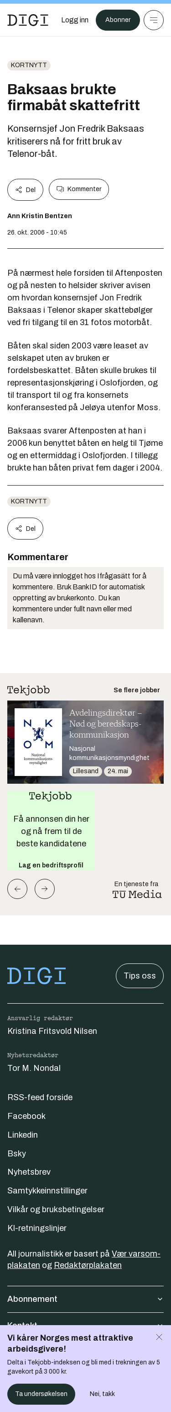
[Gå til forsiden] (27, 20)
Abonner (117, 19)
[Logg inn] (74, 20)
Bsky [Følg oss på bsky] (16, 1153)
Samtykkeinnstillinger (47, 1190)
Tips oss (140, 975)
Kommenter (79, 189)
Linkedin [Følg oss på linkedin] (22, 1134)
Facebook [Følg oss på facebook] (26, 1116)
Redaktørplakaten (88, 1265)
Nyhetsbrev (29, 1172)
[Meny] (154, 20)
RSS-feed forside (40, 1097)
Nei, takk (102, 1394)
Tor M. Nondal (34, 1068)
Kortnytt (29, 65)
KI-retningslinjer (37, 1228)
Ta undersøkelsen (41, 1394)
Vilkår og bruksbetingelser (55, 1209)
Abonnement (85, 1299)
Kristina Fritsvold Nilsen (52, 1031)
